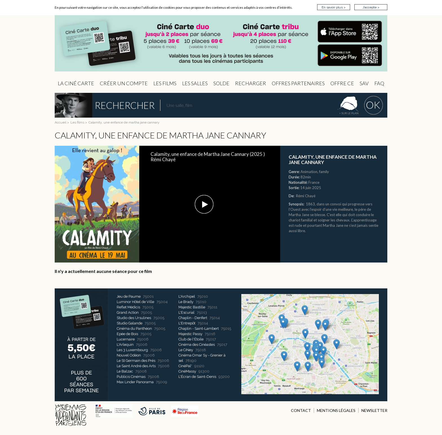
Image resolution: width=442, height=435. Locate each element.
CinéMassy (187, 371)
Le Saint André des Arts (136, 366)
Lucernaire (126, 339)
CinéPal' (185, 366)
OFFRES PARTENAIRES (298, 83)
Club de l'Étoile (191, 339)
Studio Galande (129, 323)
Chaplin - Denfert (192, 318)
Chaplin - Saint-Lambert (198, 328)
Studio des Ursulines (134, 318)
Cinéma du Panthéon (134, 328)
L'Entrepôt (186, 323)
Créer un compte (124, 83)
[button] (204, 204)
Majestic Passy (190, 334)
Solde (221, 83)
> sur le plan (349, 113)
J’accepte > (371, 7)
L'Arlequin (125, 344)
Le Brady (185, 302)
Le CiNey (185, 350)
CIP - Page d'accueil (221, 43)
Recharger (250, 83)
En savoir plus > (334, 7)
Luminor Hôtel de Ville (135, 302)
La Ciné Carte (76, 83)
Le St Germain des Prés (136, 360)
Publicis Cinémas (131, 377)
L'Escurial (186, 312)
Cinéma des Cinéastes (196, 344)
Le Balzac (125, 371)
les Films (164, 83)
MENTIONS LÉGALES (336, 410)
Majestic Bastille (191, 307)
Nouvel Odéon (129, 355)
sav (364, 83)
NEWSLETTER (374, 410)
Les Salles (195, 83)
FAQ (379, 83)
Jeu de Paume (129, 296)
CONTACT (301, 410)
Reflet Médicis (128, 307)
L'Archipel (186, 296)
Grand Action (128, 312)
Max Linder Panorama (135, 382)
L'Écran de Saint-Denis (197, 377)
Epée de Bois (127, 334)
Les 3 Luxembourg (132, 350)
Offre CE (342, 83)
